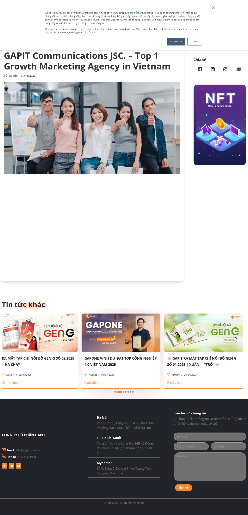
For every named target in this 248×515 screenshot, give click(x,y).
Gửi (181, 487)
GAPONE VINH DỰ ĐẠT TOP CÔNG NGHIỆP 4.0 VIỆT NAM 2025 (124, 361)
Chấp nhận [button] (176, 41)
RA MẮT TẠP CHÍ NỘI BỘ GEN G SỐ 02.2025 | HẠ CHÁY (41, 361)
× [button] (213, 7)
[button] (115, 392)
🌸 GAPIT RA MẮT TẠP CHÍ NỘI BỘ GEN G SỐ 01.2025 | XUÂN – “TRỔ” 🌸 (205, 361)
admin (13, 75)
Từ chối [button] (195, 41)
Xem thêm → (14, 382)
